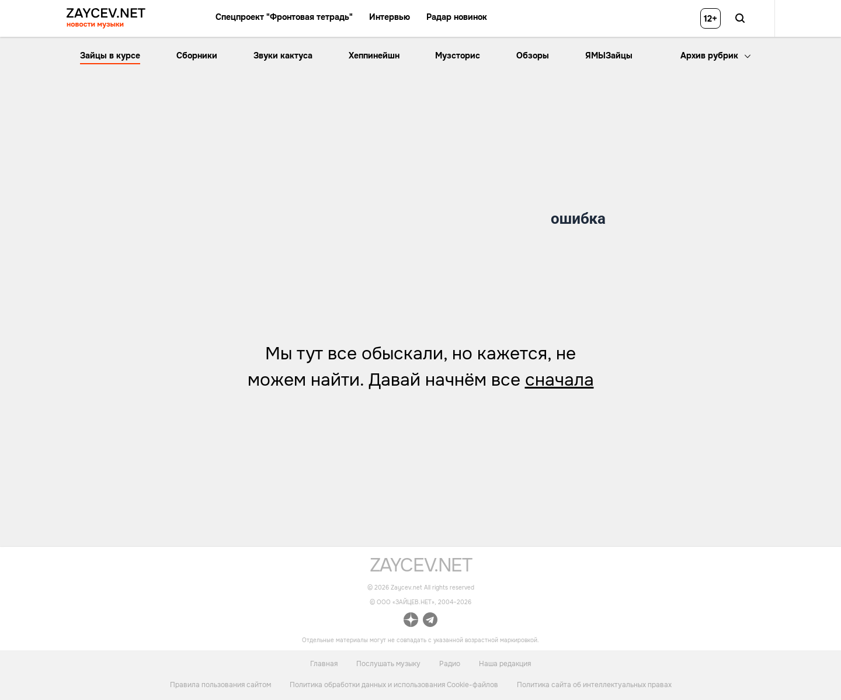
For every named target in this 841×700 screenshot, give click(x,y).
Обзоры (532, 55)
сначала (559, 380)
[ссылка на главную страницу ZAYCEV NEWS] (106, 18)
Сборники (196, 55)
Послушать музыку (388, 663)
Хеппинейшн (374, 55)
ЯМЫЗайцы (609, 55)
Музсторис (457, 55)
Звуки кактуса (282, 55)
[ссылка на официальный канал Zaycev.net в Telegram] (430, 621)
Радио (449, 663)
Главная (324, 663)
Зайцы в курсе (110, 55)
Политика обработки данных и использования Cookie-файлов (394, 684)
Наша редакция (505, 663)
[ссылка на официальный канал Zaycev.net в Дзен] (411, 621)
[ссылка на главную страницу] (421, 569)
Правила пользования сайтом (220, 684)
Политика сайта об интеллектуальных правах (594, 684)
